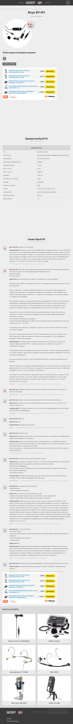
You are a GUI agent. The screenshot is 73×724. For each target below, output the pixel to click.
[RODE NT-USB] (54, 688)
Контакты (66, 709)
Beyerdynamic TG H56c (19, 672)
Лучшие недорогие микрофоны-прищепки (19, 52)
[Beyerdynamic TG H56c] (18, 657)
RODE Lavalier (54, 641)
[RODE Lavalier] (54, 626)
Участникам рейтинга (13, 721)
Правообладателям (63, 713)
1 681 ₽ (41, 92)
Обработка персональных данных (57, 712)
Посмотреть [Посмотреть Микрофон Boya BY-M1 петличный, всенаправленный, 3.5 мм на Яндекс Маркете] (50, 71)
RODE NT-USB (54, 703)
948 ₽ (41, 82)
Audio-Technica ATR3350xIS (19, 641)
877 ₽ (41, 76)
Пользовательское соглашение (38, 711)
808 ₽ (41, 71)
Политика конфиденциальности (54, 711)
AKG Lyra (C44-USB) (18, 703)
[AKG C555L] (54, 657)
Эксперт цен (34, 3)
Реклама (9, 718)
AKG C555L (54, 672)
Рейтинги (21, 3)
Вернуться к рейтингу (9, 64)
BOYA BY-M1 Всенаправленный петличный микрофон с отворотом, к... (21, 81)
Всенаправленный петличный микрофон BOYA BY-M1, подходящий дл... (21, 92)
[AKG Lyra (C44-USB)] (18, 688)
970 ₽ (41, 87)
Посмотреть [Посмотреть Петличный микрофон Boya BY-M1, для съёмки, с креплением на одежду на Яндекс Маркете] (50, 87)
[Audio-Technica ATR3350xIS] (18, 626)
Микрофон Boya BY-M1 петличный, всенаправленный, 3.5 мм (19, 71)
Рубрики (48, 3)
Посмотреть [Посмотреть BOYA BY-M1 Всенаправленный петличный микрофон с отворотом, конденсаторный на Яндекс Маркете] (50, 82)
